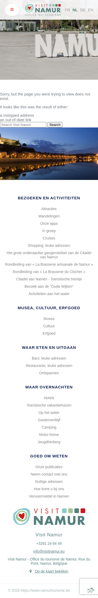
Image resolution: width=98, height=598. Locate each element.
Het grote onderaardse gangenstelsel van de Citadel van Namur (49, 255)
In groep (49, 231)
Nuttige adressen (49, 481)
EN (91, 10)
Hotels (49, 398)
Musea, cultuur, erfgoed (49, 308)
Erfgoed (49, 333)
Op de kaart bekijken (51, 571)
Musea (48, 319)
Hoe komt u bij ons (49, 489)
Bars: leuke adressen (49, 358)
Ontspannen (49, 373)
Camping (49, 427)
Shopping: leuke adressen (49, 245)
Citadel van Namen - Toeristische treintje (49, 279)
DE (83, 10)
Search (54, 125)
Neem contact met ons (49, 474)
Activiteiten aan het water (48, 294)
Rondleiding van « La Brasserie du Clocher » (49, 272)
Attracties (48, 209)
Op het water (48, 412)
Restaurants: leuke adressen (49, 366)
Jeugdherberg (49, 442)
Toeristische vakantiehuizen (49, 405)
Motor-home (49, 435)
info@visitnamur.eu (49, 551)
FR (67, 10)
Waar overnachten (49, 387)
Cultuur (49, 326)
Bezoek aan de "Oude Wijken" (49, 286)
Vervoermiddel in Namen (49, 496)
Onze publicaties (49, 467)
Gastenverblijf (49, 420)
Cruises (49, 238)
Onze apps (49, 223)
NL (75, 10)
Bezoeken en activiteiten (49, 198)
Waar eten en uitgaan (49, 347)
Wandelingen (49, 216)
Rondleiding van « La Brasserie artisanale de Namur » (49, 264)
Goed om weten (49, 456)
